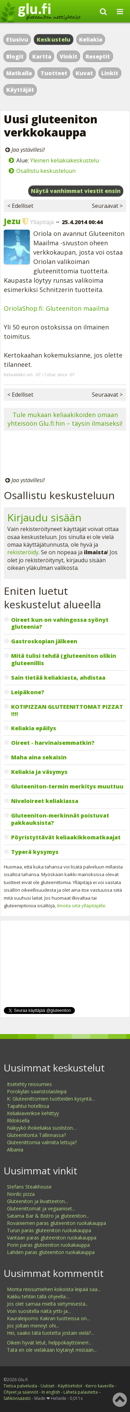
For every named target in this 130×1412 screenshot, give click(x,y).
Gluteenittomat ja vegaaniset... (41, 1208)
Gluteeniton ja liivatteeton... (37, 1201)
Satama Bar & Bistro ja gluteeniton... (48, 1215)
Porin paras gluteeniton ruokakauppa (48, 1245)
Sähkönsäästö (17, 1398)
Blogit (15, 56)
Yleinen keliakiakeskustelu (64, 160)
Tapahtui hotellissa (28, 1106)
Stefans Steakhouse (29, 1186)
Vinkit (68, 56)
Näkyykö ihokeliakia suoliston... (41, 1127)
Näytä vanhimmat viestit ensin (76, 191)
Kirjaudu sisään (44, 517)
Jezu (12, 221)
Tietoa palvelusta (20, 1386)
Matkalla (19, 73)
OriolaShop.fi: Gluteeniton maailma (56, 308)
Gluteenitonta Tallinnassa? (36, 1135)
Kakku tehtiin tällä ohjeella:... (38, 1296)
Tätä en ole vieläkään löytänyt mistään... (52, 1350)
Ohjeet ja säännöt (20, 1392)
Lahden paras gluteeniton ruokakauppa (51, 1252)
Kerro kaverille (100, 1386)
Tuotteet (54, 73)
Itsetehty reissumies (29, 1084)
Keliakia (90, 39)
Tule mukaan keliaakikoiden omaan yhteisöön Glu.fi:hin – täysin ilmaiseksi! (65, 419)
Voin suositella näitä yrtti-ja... (39, 1311)
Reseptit (98, 56)
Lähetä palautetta (80, 1392)
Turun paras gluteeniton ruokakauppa (49, 1230)
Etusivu (17, 39)
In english (51, 1392)
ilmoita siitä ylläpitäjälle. (81, 905)
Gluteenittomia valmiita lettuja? (42, 1142)
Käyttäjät (20, 90)
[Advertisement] (65, 455)
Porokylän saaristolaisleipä (37, 1091)
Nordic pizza (21, 1194)
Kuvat (84, 73)
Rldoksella (18, 1120)
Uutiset (47, 1386)
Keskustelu (54, 39)
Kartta (41, 56)
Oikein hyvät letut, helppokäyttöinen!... (49, 1342)
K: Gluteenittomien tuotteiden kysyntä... (51, 1098)
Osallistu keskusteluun (46, 171)
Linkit (109, 73)
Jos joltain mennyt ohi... (33, 1325)
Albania (15, 1149)
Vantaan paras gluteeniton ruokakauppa (51, 1237)
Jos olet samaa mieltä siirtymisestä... (47, 1303)
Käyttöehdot (70, 1386)
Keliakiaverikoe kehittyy (33, 1113)
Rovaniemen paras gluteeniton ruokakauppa (56, 1223)
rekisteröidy (22, 552)
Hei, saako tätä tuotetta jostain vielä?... (50, 1333)
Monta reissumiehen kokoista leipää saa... (54, 1289)
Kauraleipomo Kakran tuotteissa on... (48, 1318)
